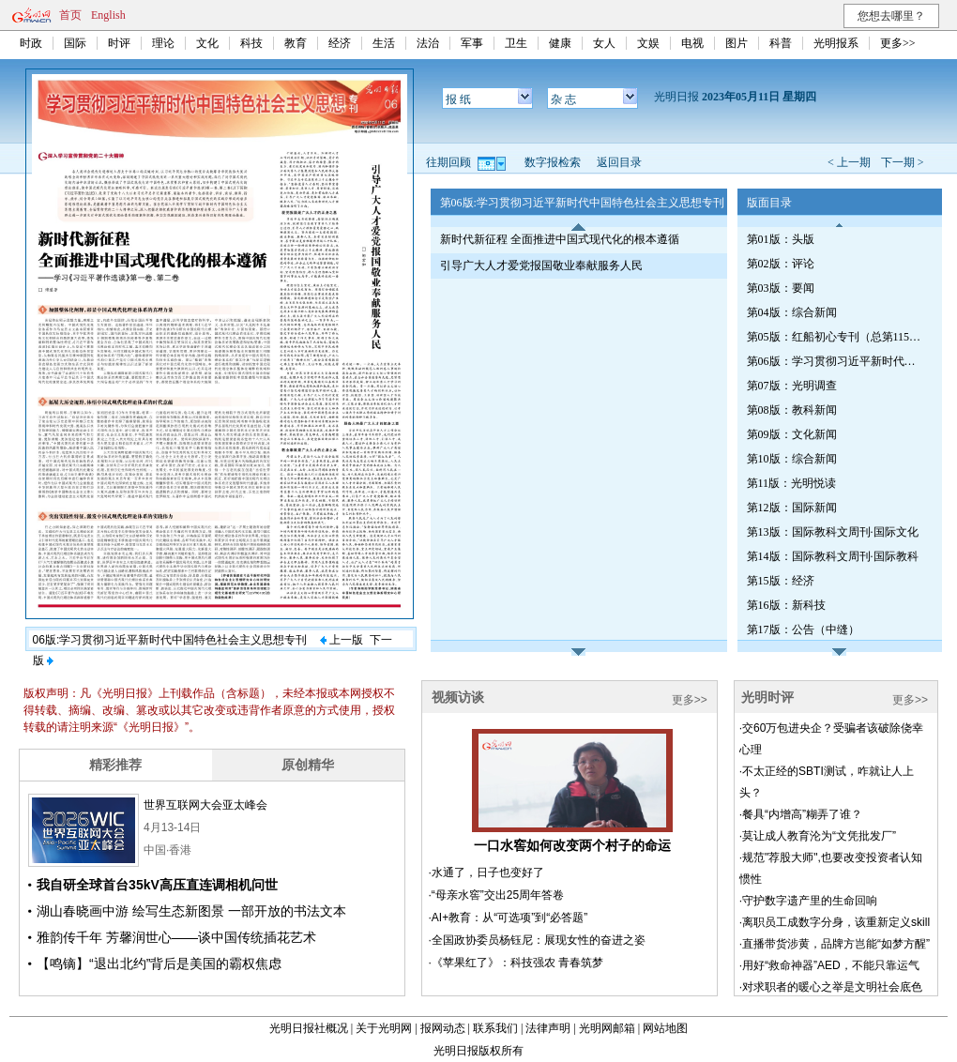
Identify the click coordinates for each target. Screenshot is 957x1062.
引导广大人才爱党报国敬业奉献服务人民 (541, 265)
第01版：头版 (780, 239)
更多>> (898, 43)
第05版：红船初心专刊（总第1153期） (836, 336)
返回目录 (619, 162)
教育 (295, 43)
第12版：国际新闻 (792, 507)
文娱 (648, 43)
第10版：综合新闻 (792, 458)
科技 (251, 43)
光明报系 (835, 43)
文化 (207, 43)
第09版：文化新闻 (792, 434)
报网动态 (442, 1028)
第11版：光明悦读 (792, 483)
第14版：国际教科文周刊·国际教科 (833, 556)
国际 (75, 43)
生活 (383, 43)
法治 (428, 43)
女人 (604, 43)
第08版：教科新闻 (792, 410)
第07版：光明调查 (792, 385)
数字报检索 (552, 162)
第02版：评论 (780, 263)
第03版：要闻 (780, 288)
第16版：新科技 (786, 605)
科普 (780, 43)
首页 (70, 15)
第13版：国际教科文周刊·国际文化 (833, 532)
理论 (163, 43)
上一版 (341, 639)
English (108, 15)
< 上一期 (849, 162)
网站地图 (665, 1028)
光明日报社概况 (308, 1028)
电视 (692, 43)
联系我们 (495, 1028)
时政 (31, 43)
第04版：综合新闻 (792, 312)
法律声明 (547, 1028)
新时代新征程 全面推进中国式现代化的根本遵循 (559, 239)
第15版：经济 (780, 580)
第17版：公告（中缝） (803, 629)
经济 (339, 43)
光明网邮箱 (607, 1028)
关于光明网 (384, 1028)
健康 (560, 43)
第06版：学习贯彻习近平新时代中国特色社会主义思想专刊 (836, 361)
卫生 (516, 43)
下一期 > (902, 162)
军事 (472, 43)
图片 (736, 43)
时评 (119, 43)
